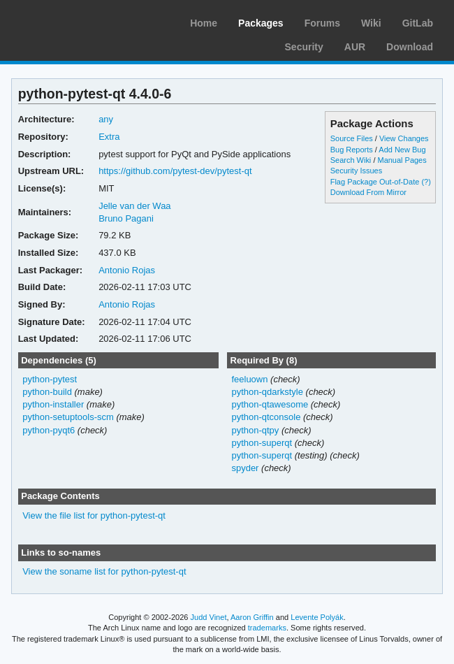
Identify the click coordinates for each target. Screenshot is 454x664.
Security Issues (356, 170)
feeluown (249, 379)
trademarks (267, 627)
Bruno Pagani (126, 218)
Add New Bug (402, 149)
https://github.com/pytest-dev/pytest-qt (174, 171)
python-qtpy (255, 430)
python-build (47, 392)
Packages (261, 23)
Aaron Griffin (252, 617)
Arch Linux (76, 21)
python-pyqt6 (48, 430)
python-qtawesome (269, 404)
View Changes (404, 138)
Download (409, 46)
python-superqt (261, 443)
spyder (244, 468)
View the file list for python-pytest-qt (94, 515)
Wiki (371, 23)
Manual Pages (401, 160)
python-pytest (49, 379)
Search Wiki (351, 160)
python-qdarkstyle (267, 392)
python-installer (53, 404)
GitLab (417, 23)
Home (203, 23)
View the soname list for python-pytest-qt (104, 571)
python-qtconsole (265, 417)
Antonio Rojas (126, 270)
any (105, 119)
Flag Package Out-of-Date (375, 182)
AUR (354, 46)
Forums (322, 23)
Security (304, 46)
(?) (425, 182)
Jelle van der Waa (134, 206)
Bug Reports (351, 149)
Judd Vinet (209, 617)
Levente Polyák (317, 617)
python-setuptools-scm (68, 417)
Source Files (351, 138)
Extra (108, 136)
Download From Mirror (368, 192)
